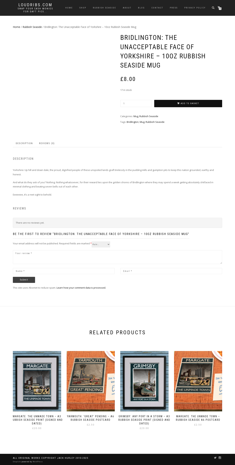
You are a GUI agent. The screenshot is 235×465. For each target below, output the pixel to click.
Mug (135, 116)
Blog (141, 8)
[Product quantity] (135, 103)
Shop (82, 8)
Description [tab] (24, 143)
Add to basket (190, 103)
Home (69, 8)
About (127, 8)
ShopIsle (17, 461)
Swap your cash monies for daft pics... (35, 10)
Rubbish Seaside (104, 8)
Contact (157, 8)
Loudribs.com (35, 5)
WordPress (37, 461)
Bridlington (133, 122)
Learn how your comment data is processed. (81, 287)
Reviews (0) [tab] (47, 143)
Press (174, 8)
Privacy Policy (195, 8)
